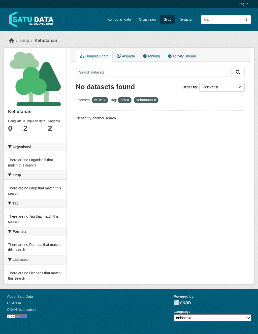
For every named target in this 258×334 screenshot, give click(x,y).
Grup (167, 19)
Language (182, 312)
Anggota (126, 56)
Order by (189, 87)
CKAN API (15, 303)
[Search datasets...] (226, 19)
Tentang (185, 19)
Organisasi (147, 19)
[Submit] (245, 19)
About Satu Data (20, 296)
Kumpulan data (119, 19)
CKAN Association (21, 310)
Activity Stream (182, 56)
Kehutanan (46, 40)
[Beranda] (11, 40)
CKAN (182, 302)
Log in (243, 4)
